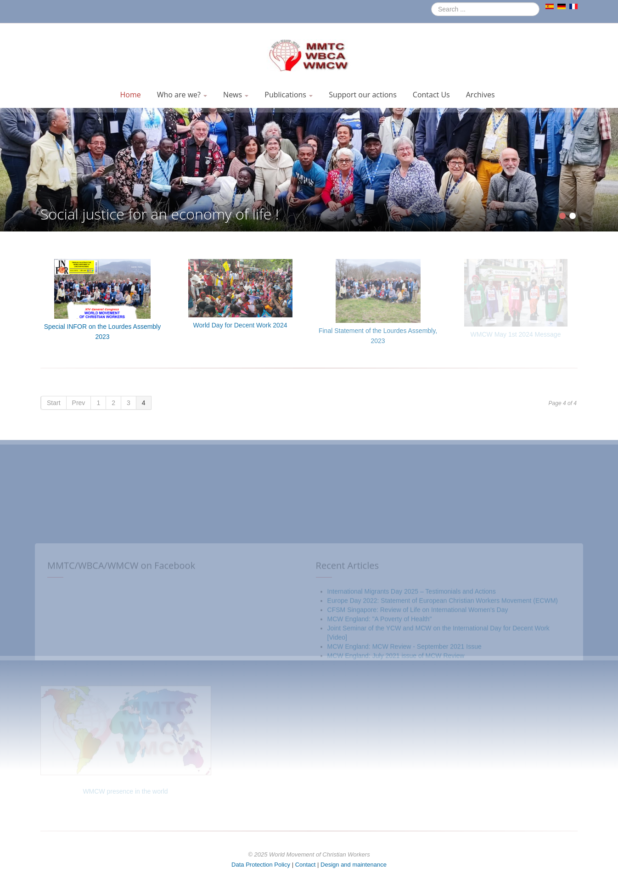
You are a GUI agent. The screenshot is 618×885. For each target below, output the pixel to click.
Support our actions (363, 95)
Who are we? (182, 95)
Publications (288, 95)
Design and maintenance (353, 864)
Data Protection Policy (260, 864)
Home (130, 95)
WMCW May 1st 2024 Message (516, 334)
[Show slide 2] (572, 216)
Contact (305, 864)
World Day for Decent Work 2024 (240, 325)
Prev (78, 402)
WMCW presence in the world (125, 791)
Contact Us (431, 95)
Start (54, 402)
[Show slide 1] (562, 216)
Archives (480, 95)
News (235, 95)
